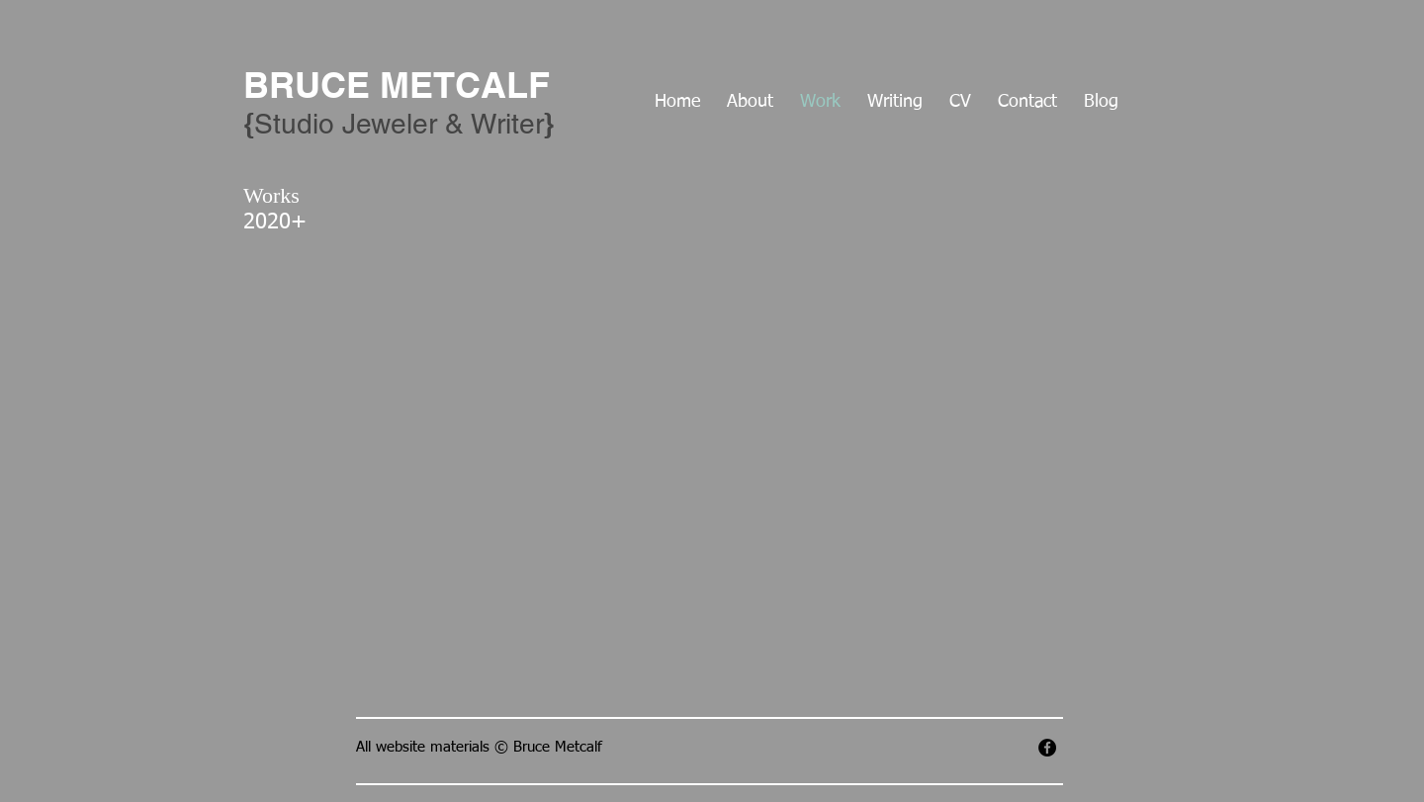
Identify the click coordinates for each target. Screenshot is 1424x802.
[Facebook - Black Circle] (1047, 748)
